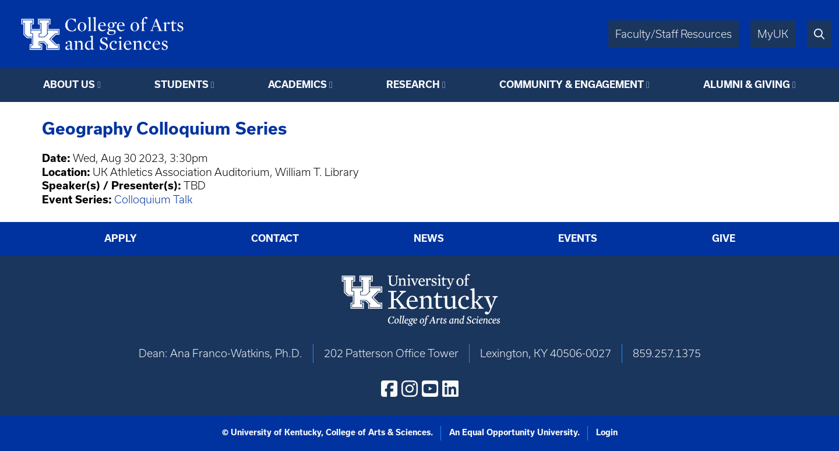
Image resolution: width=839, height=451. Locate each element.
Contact (275, 238)
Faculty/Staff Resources (673, 34)
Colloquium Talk (153, 199)
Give (723, 238)
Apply (120, 238)
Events (577, 238)
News (429, 238)
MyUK (772, 34)
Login (607, 432)
